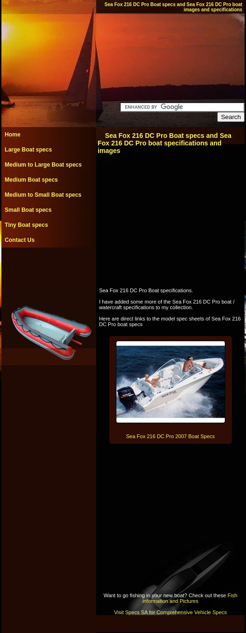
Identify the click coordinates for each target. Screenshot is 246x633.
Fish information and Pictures (189, 598)
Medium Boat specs (31, 179)
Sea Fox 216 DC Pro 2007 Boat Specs (170, 436)
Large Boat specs (28, 149)
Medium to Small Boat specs (43, 195)
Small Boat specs (28, 210)
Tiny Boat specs (26, 225)
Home (12, 134)
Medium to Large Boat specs (43, 164)
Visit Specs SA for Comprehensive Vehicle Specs (170, 612)
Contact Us (19, 240)
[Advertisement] (48, 269)
